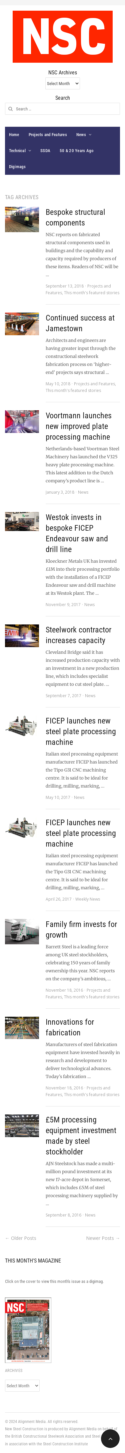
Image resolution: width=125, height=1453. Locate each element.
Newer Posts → (103, 1238)
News (81, 134)
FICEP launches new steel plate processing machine (81, 731)
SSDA (45, 150)
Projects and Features (48, 134)
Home (14, 134)
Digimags (17, 166)
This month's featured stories (91, 293)
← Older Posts (20, 1238)
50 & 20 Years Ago (76, 150)
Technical (17, 150)
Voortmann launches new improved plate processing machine (79, 426)
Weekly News (87, 899)
